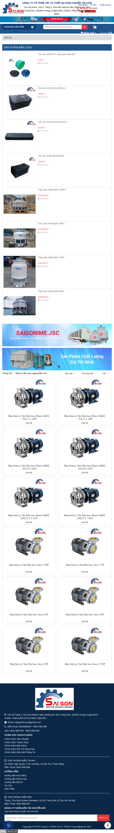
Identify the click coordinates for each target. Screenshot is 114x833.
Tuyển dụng (105, 5)
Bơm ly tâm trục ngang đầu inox (31, 373)
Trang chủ (7, 373)
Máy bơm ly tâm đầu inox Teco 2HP (29, 614)
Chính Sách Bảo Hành (15, 745)
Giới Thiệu (9, 788)
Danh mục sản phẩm (14, 27)
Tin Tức (8, 785)
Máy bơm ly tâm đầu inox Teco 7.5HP (85, 663)
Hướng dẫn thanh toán (15, 779)
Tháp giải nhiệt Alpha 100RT (52, 189)
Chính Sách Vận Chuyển (16, 739)
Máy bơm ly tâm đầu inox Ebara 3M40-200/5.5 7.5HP (29, 517)
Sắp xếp (70, 373)
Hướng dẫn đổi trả (13, 782)
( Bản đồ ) (41, 718)
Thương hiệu (88, 373)
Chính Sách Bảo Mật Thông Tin (19, 752)
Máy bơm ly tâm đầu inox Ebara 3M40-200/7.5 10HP (85, 517)
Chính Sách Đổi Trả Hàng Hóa (19, 749)
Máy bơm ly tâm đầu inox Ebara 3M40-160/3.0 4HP (29, 467)
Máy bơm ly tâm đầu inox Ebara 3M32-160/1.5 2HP (29, 417)
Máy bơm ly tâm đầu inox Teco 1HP (85, 564)
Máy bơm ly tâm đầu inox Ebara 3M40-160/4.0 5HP (85, 467)
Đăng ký (103, 818)
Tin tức (93, 5)
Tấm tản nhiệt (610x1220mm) (52, 122)
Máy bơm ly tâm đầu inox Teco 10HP (29, 564)
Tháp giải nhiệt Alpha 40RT (51, 223)
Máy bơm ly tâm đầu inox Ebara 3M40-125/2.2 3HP (85, 417)
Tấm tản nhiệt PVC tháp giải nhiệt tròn (56, 54)
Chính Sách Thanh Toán (16, 742)
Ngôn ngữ (87, 32)
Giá (106, 373)
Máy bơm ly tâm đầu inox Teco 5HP (29, 663)
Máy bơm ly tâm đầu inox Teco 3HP (85, 614)
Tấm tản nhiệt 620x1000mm (51, 88)
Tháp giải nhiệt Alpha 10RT (51, 257)
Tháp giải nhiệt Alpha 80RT (51, 291)
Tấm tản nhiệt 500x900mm (51, 155)
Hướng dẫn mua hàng (15, 775)
